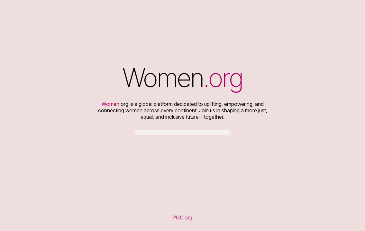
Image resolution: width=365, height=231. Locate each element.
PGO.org (182, 217)
